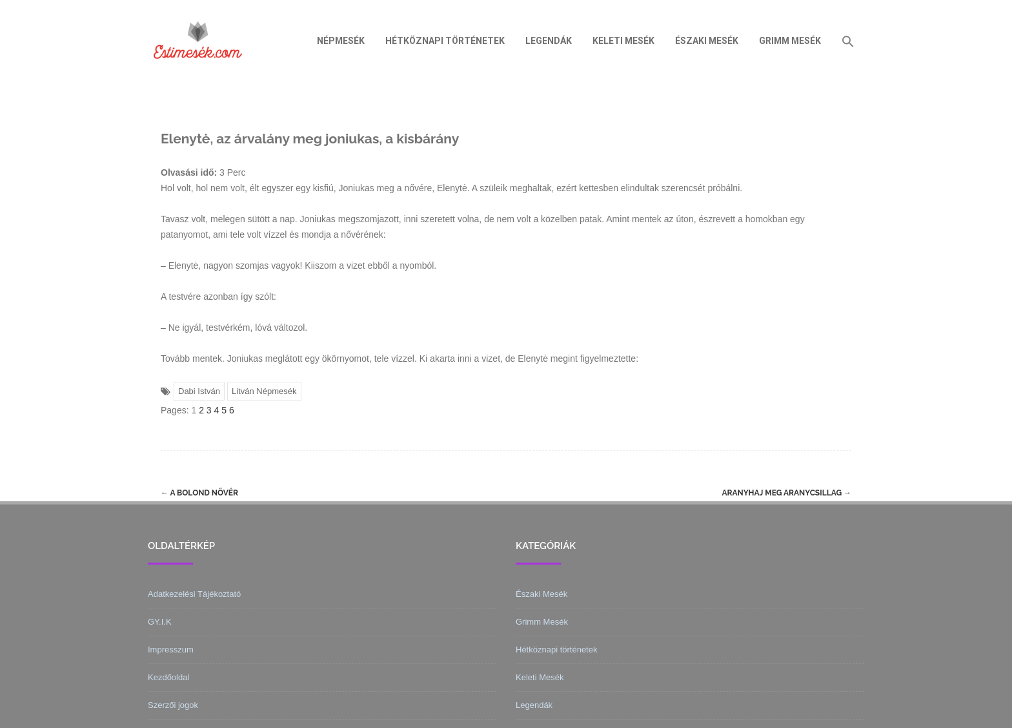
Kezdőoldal (168, 677)
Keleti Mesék (623, 41)
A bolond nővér (199, 492)
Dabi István (199, 391)
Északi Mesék (706, 41)
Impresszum (171, 649)
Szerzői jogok (173, 705)
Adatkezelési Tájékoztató (194, 594)
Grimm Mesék (790, 41)
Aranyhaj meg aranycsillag (786, 492)
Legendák (548, 41)
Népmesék (341, 41)
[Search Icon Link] (848, 40)
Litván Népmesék (264, 391)
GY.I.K (160, 622)
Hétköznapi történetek (445, 41)
